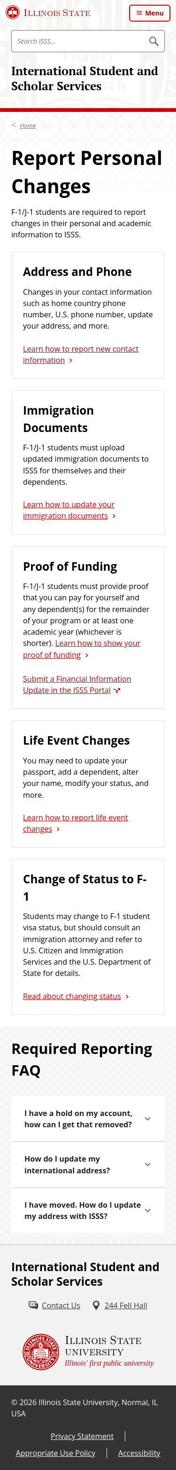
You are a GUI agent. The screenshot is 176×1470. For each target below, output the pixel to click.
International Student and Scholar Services (84, 78)
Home (28, 125)
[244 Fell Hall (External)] (119, 1305)
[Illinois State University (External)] (48, 12)
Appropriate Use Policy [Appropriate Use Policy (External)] (55, 1453)
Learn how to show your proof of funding (81, 649)
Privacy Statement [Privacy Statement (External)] (82, 1436)
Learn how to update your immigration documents (69, 510)
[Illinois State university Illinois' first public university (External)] (88, 1352)
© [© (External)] (14, 1402)
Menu (154, 12)
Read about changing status (72, 996)
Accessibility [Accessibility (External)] (139, 1453)
